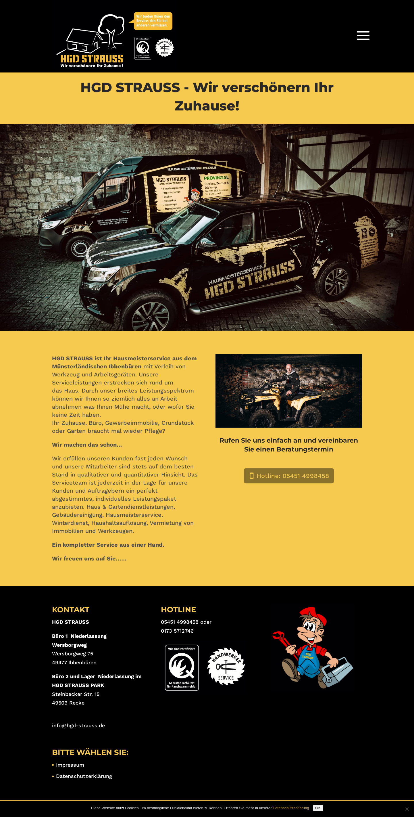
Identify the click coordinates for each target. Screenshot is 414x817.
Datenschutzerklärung (84, 776)
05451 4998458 (180, 622)
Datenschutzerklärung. (291, 808)
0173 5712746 (177, 631)
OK (318, 808)
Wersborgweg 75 (72, 653)
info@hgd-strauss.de (78, 725)
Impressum (70, 765)
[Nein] (407, 809)
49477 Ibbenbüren (74, 662)
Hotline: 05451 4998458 (292, 476)
